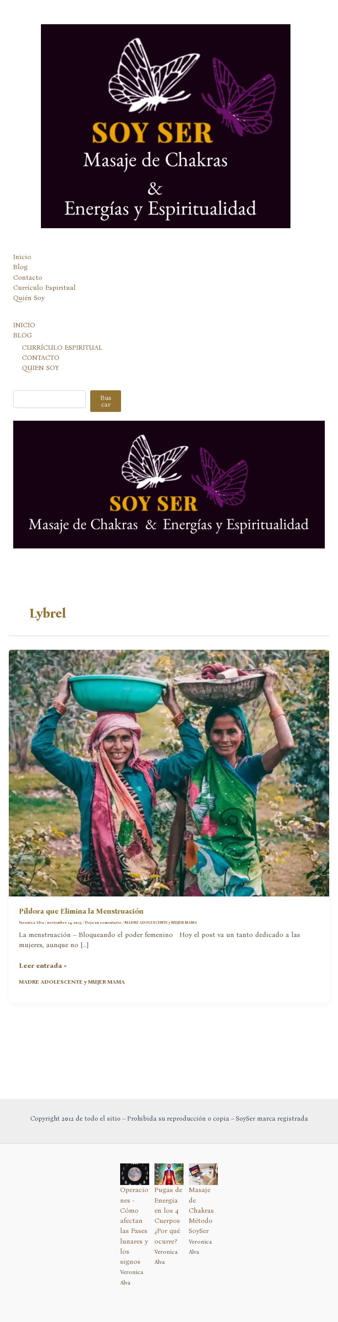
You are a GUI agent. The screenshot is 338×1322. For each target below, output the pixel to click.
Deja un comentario (103, 934)
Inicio (22, 269)
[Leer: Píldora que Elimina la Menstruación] (169, 784)
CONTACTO (40, 369)
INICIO (24, 337)
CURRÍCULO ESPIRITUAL (62, 359)
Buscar (105, 413)
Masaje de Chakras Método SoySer (201, 1210)
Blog (20, 279)
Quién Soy (28, 310)
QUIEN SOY (40, 380)
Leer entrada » (43, 978)
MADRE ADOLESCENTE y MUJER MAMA (161, 934)
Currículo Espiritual (44, 300)
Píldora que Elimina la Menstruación (81, 923)
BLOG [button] (22, 347)
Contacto (27, 289)
